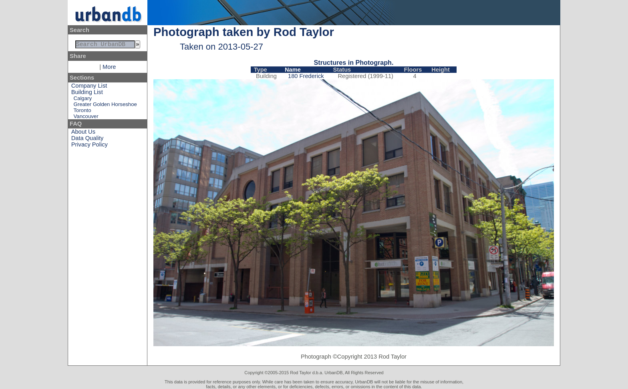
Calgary (83, 100)
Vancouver (86, 118)
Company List (89, 87)
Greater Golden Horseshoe (105, 106)
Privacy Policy (89, 146)
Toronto (82, 112)
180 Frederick (306, 76)
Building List (87, 93)
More (109, 68)
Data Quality (87, 139)
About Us (83, 133)
